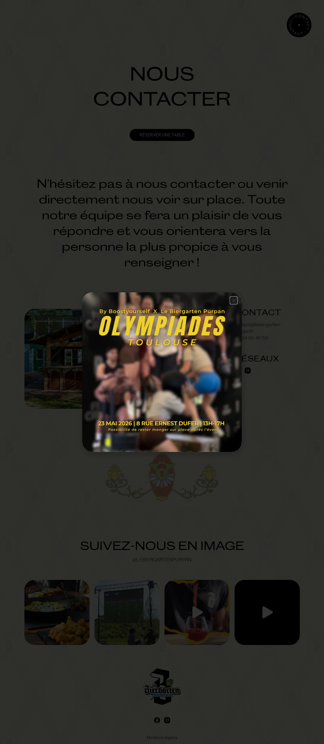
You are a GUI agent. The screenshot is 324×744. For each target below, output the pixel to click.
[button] (234, 300)
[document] (162, 372)
